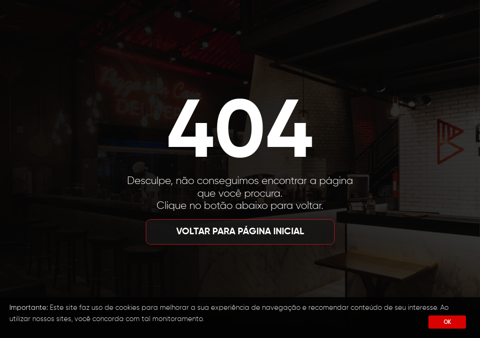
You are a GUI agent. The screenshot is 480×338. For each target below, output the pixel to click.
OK (447, 322)
